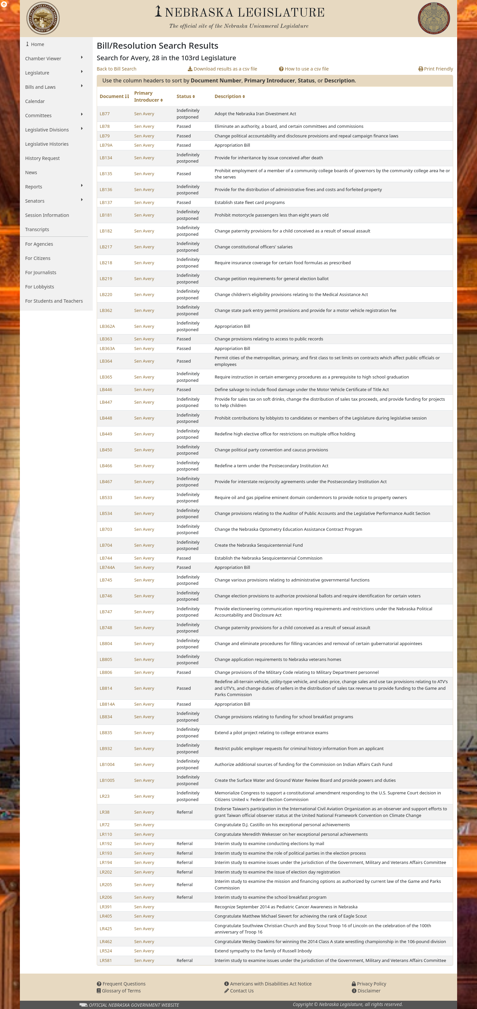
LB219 (106, 278)
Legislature (54, 72)
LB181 (106, 215)
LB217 (106, 247)
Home (37, 44)
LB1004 (107, 764)
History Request (42, 158)
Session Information (47, 215)
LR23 (105, 796)
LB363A (107, 348)
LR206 (106, 897)
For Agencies (39, 244)
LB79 (105, 136)
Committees (54, 115)
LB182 (106, 231)
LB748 (106, 628)
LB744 (106, 558)
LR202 (106, 872)
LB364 (106, 361)
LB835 (106, 732)
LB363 (106, 339)
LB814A (107, 704)
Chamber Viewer (54, 58)
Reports (54, 186)
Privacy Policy (369, 984)
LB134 (106, 158)
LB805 (106, 659)
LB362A (107, 326)
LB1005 (107, 780)
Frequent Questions (121, 984)
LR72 (105, 825)
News (31, 172)
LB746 (106, 596)
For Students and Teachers (54, 301)
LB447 (106, 402)
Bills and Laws (54, 86)
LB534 (106, 513)
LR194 (106, 862)
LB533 (106, 497)
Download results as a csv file (222, 69)
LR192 (106, 843)
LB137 (106, 202)
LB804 (106, 643)
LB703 (106, 529)
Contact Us (239, 990)
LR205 (106, 884)
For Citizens (37, 258)
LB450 (106, 450)
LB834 (106, 717)
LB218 (106, 263)
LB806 (106, 672)
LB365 (106, 377)
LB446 (106, 389)
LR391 (106, 907)
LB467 (106, 481)
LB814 (106, 688)
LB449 (106, 434)
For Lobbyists (39, 286)
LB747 (106, 612)
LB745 (106, 580)
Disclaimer (366, 990)
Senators (54, 200)
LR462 (106, 941)
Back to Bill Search (116, 69)
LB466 (106, 466)
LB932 (106, 748)
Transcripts (37, 229)
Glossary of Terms (119, 990)
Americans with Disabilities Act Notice (268, 984)
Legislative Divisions (54, 129)
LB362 (106, 310)
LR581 (106, 960)
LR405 (106, 916)
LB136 (106, 189)
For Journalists (40, 272)
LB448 (106, 418)
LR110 (106, 834)
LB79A (106, 145)
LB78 (105, 126)
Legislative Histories (47, 144)
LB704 (106, 545)
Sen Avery (144, 114)
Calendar (35, 101)
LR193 (106, 853)
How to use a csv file (304, 69)
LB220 (106, 294)
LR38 (105, 812)
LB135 (106, 174)
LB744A (107, 567)
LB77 (105, 114)
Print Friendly (435, 69)
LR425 (106, 929)
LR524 (106, 951)
